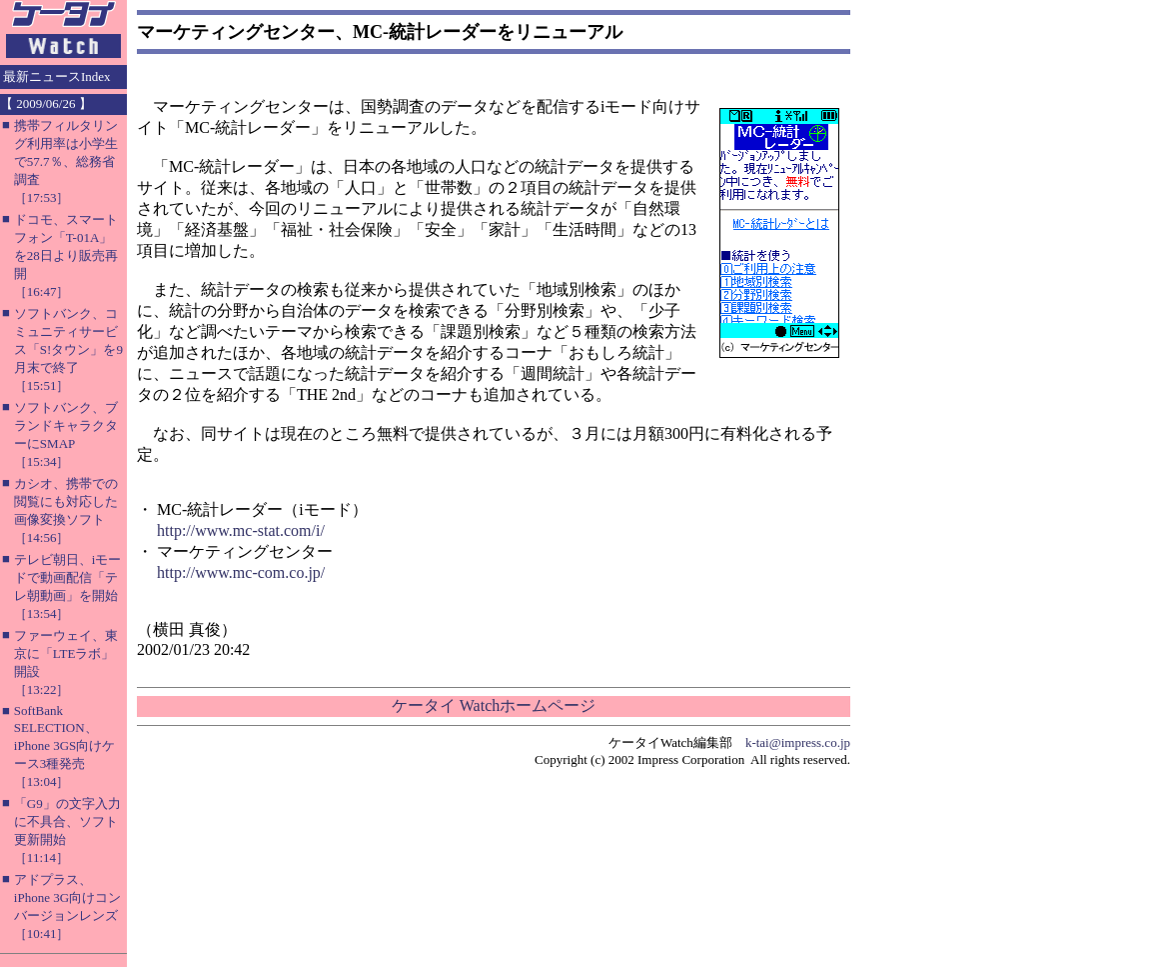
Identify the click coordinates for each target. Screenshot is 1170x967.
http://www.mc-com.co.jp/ (241, 572)
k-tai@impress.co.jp (797, 742)
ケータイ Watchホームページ (493, 705)
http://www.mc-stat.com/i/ (241, 530)
